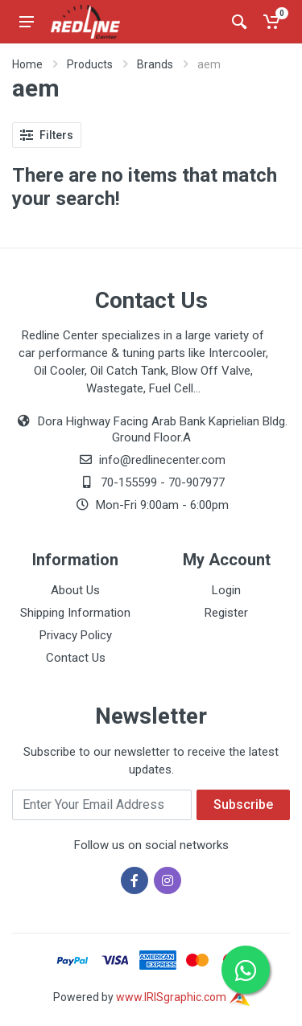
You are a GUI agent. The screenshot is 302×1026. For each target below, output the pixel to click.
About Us (75, 590)
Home (27, 64)
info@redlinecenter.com (162, 460)
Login (226, 590)
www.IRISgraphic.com (183, 997)
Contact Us (75, 657)
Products (90, 64)
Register (226, 612)
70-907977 (196, 482)
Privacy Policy (75, 635)
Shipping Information (75, 612)
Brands (155, 64)
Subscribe (243, 804)
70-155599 (129, 482)
